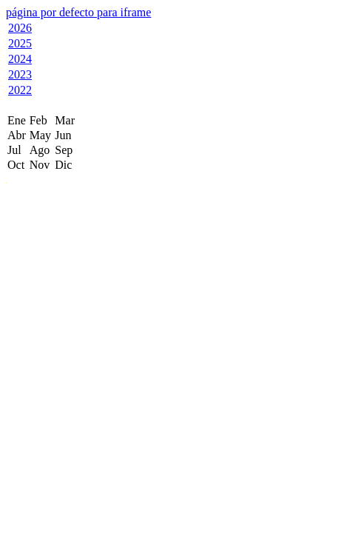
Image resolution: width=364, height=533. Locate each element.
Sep (64, 150)
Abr (16, 135)
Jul (14, 150)
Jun (63, 135)
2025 (20, 43)
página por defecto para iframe (78, 12)
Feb (38, 120)
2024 (20, 59)
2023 (20, 74)
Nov (40, 164)
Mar (65, 120)
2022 (20, 90)
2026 (20, 27)
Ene (16, 120)
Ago (40, 150)
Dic (63, 164)
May (40, 135)
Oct (15, 164)
